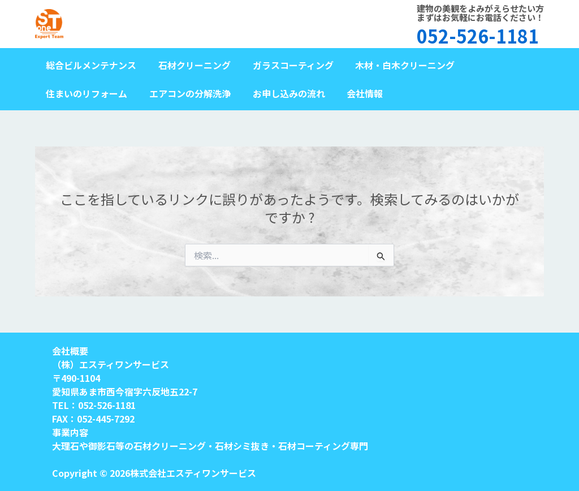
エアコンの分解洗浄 (184, 93)
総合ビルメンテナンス (89, 65)
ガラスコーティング (283, 65)
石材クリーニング (189, 65)
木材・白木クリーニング (392, 65)
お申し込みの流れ (279, 93)
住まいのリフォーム (85, 93)
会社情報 (352, 93)
